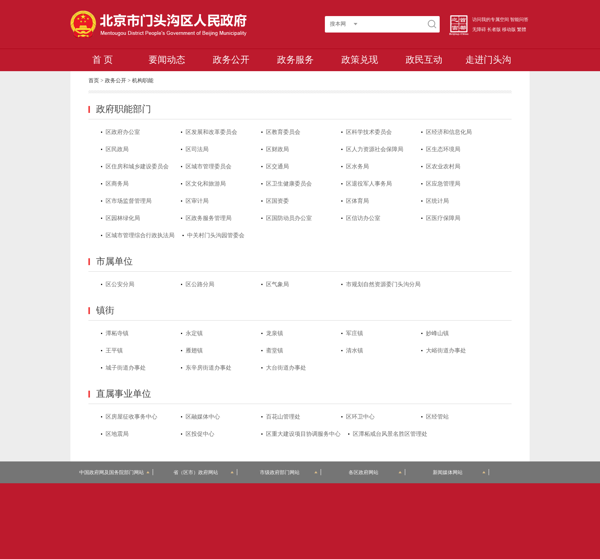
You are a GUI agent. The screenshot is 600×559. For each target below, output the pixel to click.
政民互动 (424, 60)
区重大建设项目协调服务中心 (303, 434)
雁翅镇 (194, 350)
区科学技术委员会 (369, 132)
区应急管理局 (443, 184)
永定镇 (194, 333)
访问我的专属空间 (490, 19)
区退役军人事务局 (369, 184)
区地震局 (117, 434)
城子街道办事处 (126, 368)
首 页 (102, 60)
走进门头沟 (488, 60)
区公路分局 (200, 284)
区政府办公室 (123, 132)
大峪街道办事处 (446, 350)
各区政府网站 (375, 472)
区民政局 (117, 149)
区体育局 (357, 201)
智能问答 (519, 19)
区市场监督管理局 (129, 201)
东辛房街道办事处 (209, 368)
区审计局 (197, 201)
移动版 (509, 29)
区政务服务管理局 (209, 218)
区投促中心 (200, 434)
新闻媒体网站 (459, 472)
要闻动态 (166, 60)
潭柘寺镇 (117, 333)
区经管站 (437, 417)
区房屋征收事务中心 (131, 417)
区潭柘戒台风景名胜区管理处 (390, 434)
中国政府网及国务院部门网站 (114, 472)
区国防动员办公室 (289, 218)
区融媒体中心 (203, 417)
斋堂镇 (274, 350)
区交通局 (277, 166)
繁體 (521, 29)
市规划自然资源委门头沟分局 (383, 284)
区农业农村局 (443, 166)
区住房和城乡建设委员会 (137, 166)
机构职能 (142, 80)
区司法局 (197, 149)
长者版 (494, 29)
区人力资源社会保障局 (374, 149)
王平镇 (114, 350)
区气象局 (277, 284)
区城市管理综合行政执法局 (140, 235)
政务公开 (231, 60)
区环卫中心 (360, 417)
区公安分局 (120, 284)
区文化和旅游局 (206, 184)
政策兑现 (359, 60)
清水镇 (354, 350)
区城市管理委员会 (209, 166)
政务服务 (295, 60)
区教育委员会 (283, 132)
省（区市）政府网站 (203, 472)
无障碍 (479, 29)
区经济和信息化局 (449, 132)
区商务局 (117, 184)
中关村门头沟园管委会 (216, 235)
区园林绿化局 (123, 218)
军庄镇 (354, 333)
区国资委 (277, 201)
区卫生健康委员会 (289, 184)
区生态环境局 (443, 149)
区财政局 (277, 149)
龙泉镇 (274, 333)
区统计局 (437, 201)
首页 (93, 80)
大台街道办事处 (286, 368)
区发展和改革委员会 (211, 132)
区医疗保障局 (443, 218)
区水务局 (357, 166)
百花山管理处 (283, 417)
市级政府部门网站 (289, 472)
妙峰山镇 (437, 333)
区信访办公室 (363, 218)
